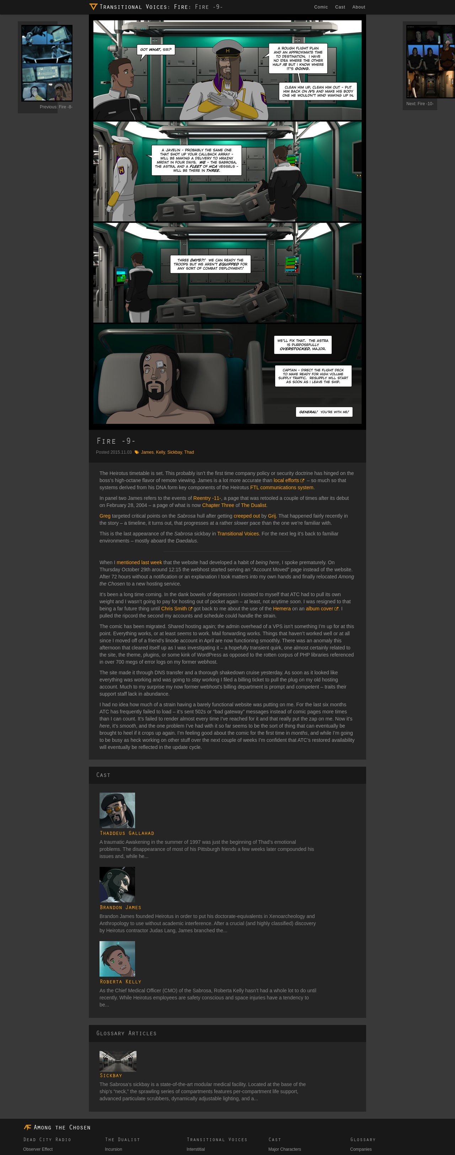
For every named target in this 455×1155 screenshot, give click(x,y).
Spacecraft (360, 1087)
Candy (41, 1130)
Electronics (360, 1035)
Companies (361, 1018)
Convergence (117, 1040)
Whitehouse (34, 1032)
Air (189, 1049)
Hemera (282, 608)
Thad (189, 452)
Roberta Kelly (157, 872)
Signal (111, 1032)
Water (192, 1040)
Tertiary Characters (286, 1035)
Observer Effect (38, 1018)
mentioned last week (139, 562)
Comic (322, 7)
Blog (27, 1130)
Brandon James (157, 834)
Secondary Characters (289, 1027)
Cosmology (360, 1027)
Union (273, 1117)
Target (29, 1066)
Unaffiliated (279, 1108)
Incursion (113, 1018)
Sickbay (174, 452)
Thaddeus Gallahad (163, 796)
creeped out (247, 516)
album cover (319, 608)
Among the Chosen (61, 997)
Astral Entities (281, 1066)
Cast (341, 7)
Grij (272, 516)
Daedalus (277, 1074)
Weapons (359, 1095)
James (147, 452)
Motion (111, 1083)
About (359, 7)
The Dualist (253, 505)
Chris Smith (174, 608)
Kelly (160, 452)
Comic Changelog (68, 1130)
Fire (180, 7)
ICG (272, 1091)
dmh (61, 1147)
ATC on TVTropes (149, 1130)
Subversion (115, 1109)
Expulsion (114, 1070)
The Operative (36, 1040)
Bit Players (278, 1044)
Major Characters (284, 1018)
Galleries (358, 1108)
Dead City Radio (47, 1009)
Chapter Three (218, 505)
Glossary (363, 1009)
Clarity (111, 1057)
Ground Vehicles (365, 1044)
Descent (113, 1092)
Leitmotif (31, 1049)
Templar (276, 1100)
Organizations (363, 1070)
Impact (111, 1101)
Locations (359, 1061)
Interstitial (196, 1018)
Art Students (280, 1057)
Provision (32, 1057)
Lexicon (357, 1053)
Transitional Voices (133, 7)
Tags (354, 1117)
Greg (105, 516)
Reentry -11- (207, 498)
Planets (357, 1078)
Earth (192, 1032)
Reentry (112, 1049)
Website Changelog (107, 1130)
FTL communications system (282, 487)
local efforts (286, 480)
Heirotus (276, 1083)
